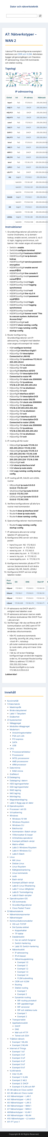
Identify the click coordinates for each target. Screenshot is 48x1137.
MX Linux (16, 860)
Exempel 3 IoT (18, 1058)
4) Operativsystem (15, 806)
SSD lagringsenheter (19, 787)
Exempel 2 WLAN (20, 1045)
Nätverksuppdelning (24, 959)
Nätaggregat (15, 723)
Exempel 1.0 (22, 962)
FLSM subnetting (25, 978)
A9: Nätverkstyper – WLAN (19, 1115)
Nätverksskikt (18, 949)
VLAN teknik (15, 1071)
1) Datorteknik (13, 704)
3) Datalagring (13, 777)
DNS (17, 1029)
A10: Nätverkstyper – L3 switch (21, 1118)
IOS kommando (19, 902)
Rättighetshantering (21, 870)
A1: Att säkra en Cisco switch (20, 1090)
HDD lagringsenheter (19, 784)
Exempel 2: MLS (19, 1080)
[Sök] (40, 15)
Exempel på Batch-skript (23, 841)
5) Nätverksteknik (15, 911)
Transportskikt (18, 1020)
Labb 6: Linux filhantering (23, 886)
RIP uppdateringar (25, 1004)
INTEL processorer (20, 758)
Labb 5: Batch (18, 854)
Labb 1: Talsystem (18, 713)
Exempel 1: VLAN (20, 1077)
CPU (12, 748)
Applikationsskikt (20, 1023)
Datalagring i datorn (19, 780)
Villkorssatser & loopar (22, 835)
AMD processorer (20, 761)
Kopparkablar (21, 930)
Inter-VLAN (17, 1074)
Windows (14, 815)
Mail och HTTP (21, 1032)
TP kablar (19, 933)
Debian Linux (18, 863)
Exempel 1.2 (22, 968)
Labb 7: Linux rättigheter (23, 889)
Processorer (18, 755)
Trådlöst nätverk (17, 1039)
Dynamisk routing (23, 997)
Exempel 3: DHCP (20, 1083)
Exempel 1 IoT (18, 1051)
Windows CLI (18, 825)
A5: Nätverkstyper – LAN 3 (19, 1102)
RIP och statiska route (27, 1010)
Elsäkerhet (14, 717)
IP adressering (21, 953)
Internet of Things (18, 1048)
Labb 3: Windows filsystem (24, 847)
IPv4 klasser (20, 956)
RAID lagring (15, 790)
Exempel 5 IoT (18, 1064)
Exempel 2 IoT (18, 1055)
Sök (24, 11)
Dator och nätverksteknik (24, 6)
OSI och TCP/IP (19, 924)
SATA (14, 742)
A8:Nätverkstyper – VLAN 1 (19, 1112)
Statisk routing (21, 988)
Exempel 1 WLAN (20, 1042)
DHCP (17, 1026)
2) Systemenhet (14, 720)
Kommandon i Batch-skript (24, 831)
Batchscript (17, 828)
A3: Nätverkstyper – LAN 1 (19, 1096)
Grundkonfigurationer (22, 905)
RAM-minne (17, 771)
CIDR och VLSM (25, 54)
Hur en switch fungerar (25, 940)
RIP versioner (23, 1007)
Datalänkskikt (18, 937)
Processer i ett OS (18, 809)
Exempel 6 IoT (18, 1067)
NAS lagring (15, 793)
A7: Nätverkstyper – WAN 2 (19, 1109)
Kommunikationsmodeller (21, 921)
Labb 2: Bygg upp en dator (21, 803)
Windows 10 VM (19, 819)
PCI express (17, 739)
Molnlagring (15, 796)
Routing (18, 984)
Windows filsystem (20, 822)
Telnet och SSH (22, 1035)
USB (14, 745)
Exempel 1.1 (22, 965)
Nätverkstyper (16, 917)
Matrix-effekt (18, 844)
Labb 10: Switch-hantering (27, 946)
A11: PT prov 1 (13, 1122)
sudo (14, 876)
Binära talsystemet (18, 710)
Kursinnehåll (12, 701)
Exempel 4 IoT (18, 1061)
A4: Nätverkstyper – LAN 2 (19, 1099)
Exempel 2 (22, 994)
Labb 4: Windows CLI (21, 850)
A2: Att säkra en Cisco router (20, 1093)
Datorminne (15, 768)
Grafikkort (14, 774)
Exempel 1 (22, 991)
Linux (12, 857)
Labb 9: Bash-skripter (22, 895)
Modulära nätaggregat (20, 726)
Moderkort (14, 729)
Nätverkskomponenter (20, 914)
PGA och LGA (18, 736)
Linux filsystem (19, 866)
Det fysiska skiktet (20, 927)
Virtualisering (16, 812)
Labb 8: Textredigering (22, 892)
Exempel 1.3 (22, 972)
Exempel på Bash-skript (23, 882)
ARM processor (19, 764)
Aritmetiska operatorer (22, 838)
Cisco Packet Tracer (21, 908)
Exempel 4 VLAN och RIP (23, 1086)
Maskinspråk (15, 707)
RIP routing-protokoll (26, 1000)
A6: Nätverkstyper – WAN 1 (19, 1106)
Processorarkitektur (21, 752)
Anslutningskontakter (22, 733)
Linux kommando (20, 873)
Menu (4, 4)
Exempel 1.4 (22, 975)
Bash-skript (17, 879)
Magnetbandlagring (18, 799)
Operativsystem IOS (19, 898)
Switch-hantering (23, 943)
